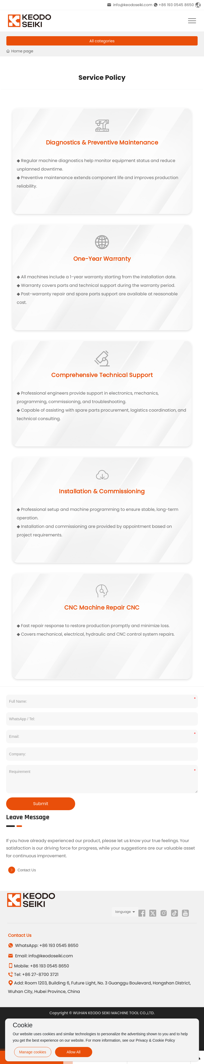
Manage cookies (32, 1052)
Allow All (73, 1052)
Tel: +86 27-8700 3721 (33, 974)
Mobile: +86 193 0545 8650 (38, 966)
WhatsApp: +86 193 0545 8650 (43, 945)
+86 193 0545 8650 (174, 4)
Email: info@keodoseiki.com (40, 956)
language (123, 911)
